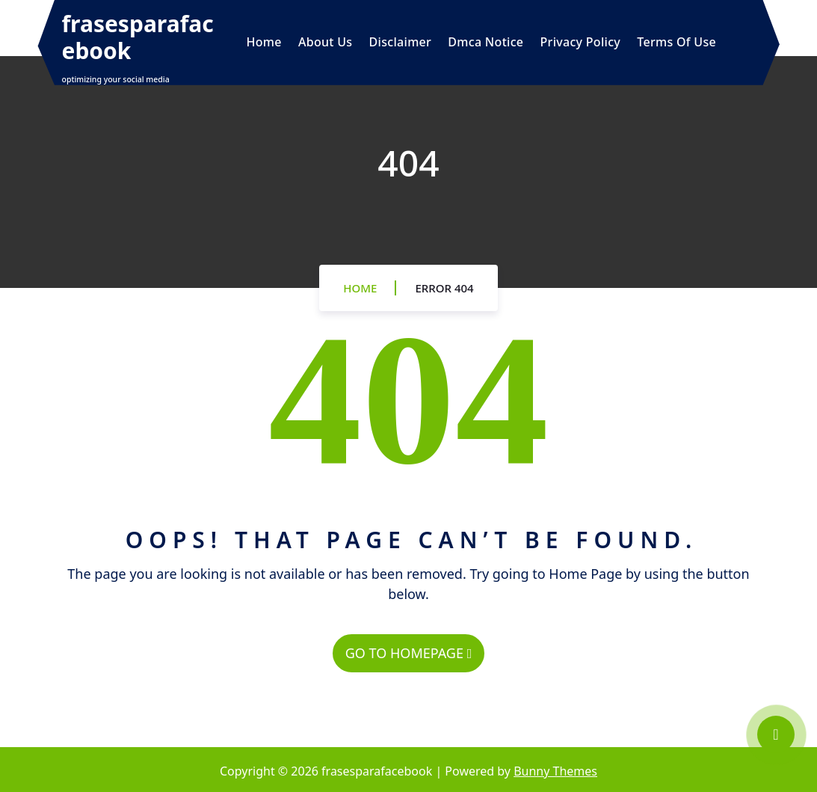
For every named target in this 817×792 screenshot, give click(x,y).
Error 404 (444, 287)
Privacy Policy (580, 42)
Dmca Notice (485, 42)
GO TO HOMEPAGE (408, 653)
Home (264, 42)
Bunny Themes (555, 771)
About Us (325, 42)
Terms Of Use (676, 42)
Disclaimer (400, 42)
